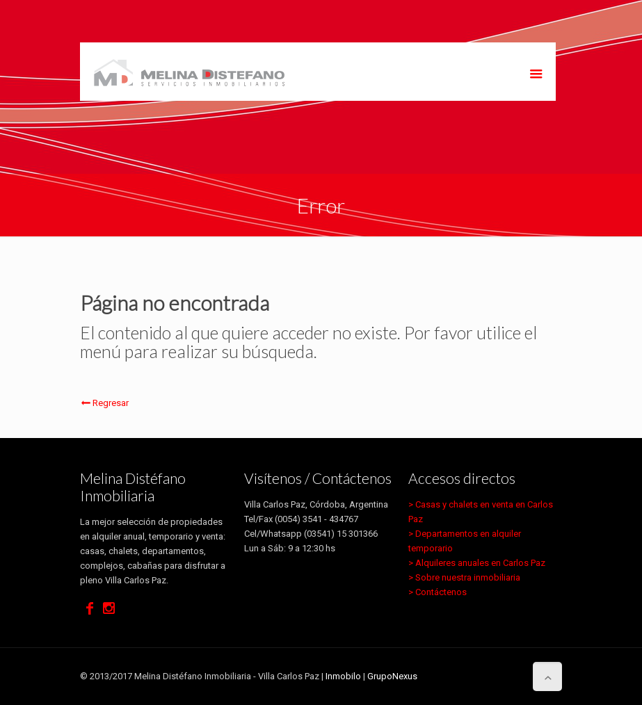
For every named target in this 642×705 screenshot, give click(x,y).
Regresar (104, 403)
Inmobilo (343, 676)
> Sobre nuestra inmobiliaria (464, 577)
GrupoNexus (392, 676)
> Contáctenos (437, 592)
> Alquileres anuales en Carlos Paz (476, 563)
